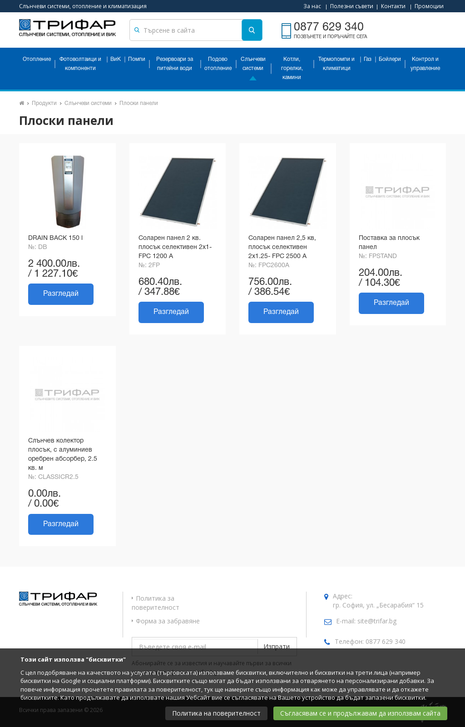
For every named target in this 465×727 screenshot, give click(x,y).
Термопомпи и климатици (336, 64)
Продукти (44, 103)
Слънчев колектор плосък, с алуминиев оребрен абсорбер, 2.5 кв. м (62, 454)
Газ (367, 59)
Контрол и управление (425, 64)
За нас (312, 6)
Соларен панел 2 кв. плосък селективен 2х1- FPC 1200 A (175, 247)
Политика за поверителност (155, 603)
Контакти (393, 6)
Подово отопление (218, 64)
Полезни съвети (351, 6)
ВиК (115, 59)
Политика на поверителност (216, 713)
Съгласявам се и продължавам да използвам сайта (360, 713)
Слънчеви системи (253, 64)
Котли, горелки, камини (292, 68)
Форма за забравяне (168, 621)
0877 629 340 (386, 641)
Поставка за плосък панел (389, 242)
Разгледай (61, 294)
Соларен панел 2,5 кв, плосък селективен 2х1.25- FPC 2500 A (282, 247)
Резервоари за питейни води (174, 64)
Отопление (37, 59)
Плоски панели (138, 103)
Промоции (429, 6)
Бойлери (390, 59)
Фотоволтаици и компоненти (80, 64)
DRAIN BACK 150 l (55, 238)
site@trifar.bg (376, 621)
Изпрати (276, 646)
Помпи (136, 59)
